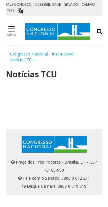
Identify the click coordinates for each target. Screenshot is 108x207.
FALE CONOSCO (19, 4)
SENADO (71, 4)
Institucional (63, 54)
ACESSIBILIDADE (48, 4)
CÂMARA (89, 4)
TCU (10, 10)
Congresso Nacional (29, 54)
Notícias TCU (22, 59)
